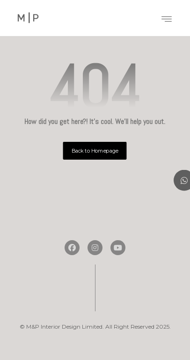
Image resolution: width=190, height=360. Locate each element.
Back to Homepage (95, 150)
